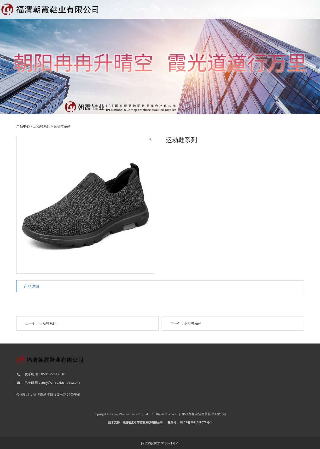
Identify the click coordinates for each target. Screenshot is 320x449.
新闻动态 (168, 9)
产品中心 (143, 9)
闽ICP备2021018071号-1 (160, 443)
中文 (289, 9)
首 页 (121, 9)
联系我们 (218, 9)
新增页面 (243, 9)
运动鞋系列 (41, 126)
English (303, 9)
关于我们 (193, 9)
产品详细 (31, 286)
